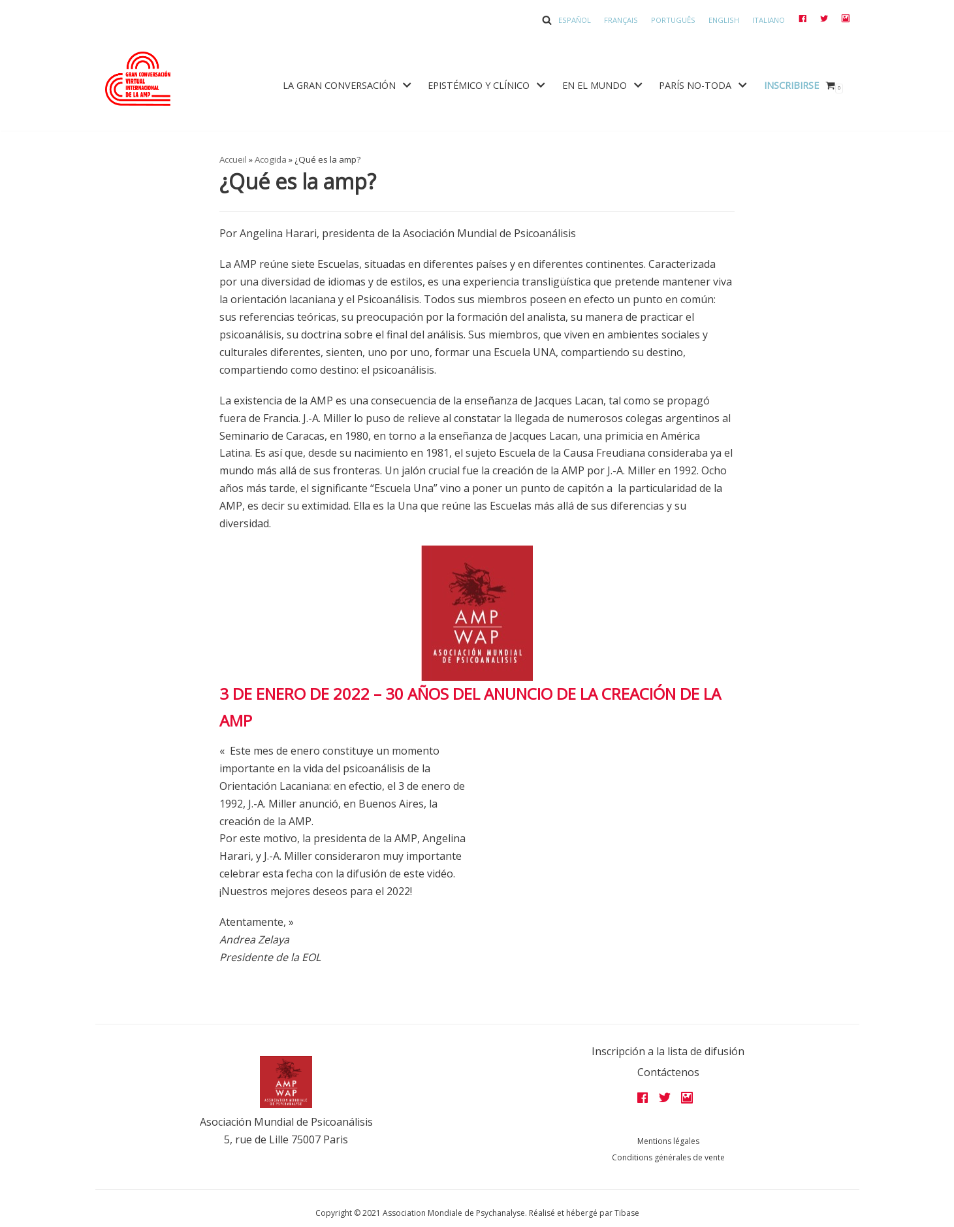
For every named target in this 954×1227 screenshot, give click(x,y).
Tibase (626, 1213)
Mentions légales (668, 1141)
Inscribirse (791, 85)
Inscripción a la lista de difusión (668, 1051)
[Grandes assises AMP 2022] (137, 79)
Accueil (233, 159)
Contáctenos (668, 1072)
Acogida (271, 159)
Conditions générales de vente (668, 1157)
